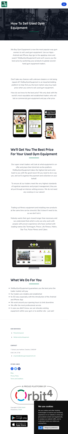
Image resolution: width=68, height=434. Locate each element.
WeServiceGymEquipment (21, 337)
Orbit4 (23, 407)
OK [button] (40, 427)
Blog (12, 373)
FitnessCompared (18, 333)
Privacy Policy (15, 376)
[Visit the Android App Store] (19, 418)
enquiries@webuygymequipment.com (24, 356)
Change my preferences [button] (51, 427)
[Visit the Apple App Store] (19, 424)
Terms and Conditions (17, 379)
